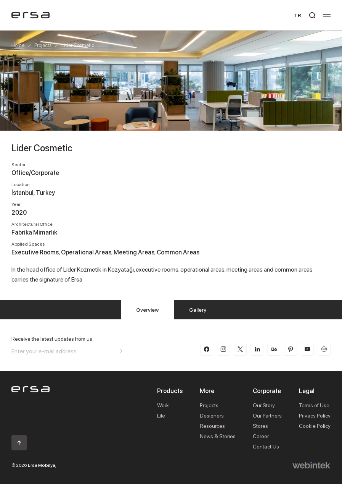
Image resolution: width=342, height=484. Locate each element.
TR (297, 15)
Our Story (264, 405)
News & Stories (218, 436)
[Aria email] (121, 351)
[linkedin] (256, 349)
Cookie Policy (315, 425)
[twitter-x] (240, 349)
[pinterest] (290, 349)
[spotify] (324, 349)
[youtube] (307, 349)
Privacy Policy (315, 415)
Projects (42, 45)
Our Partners (267, 415)
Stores (260, 425)
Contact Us (266, 446)
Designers (212, 415)
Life (161, 415)
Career (261, 436)
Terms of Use (314, 405)
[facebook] (206, 349)
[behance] (273, 349)
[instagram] (223, 349)
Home (17, 45)
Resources (212, 425)
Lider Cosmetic (77, 45)
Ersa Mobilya (41, 465)
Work (163, 405)
